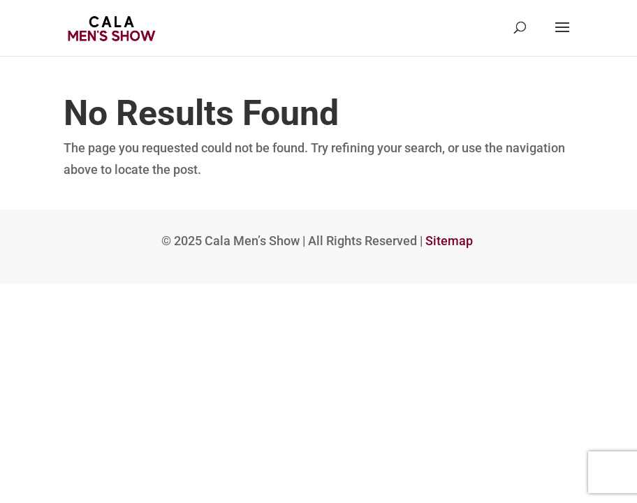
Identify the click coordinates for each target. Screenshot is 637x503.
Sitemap (449, 240)
